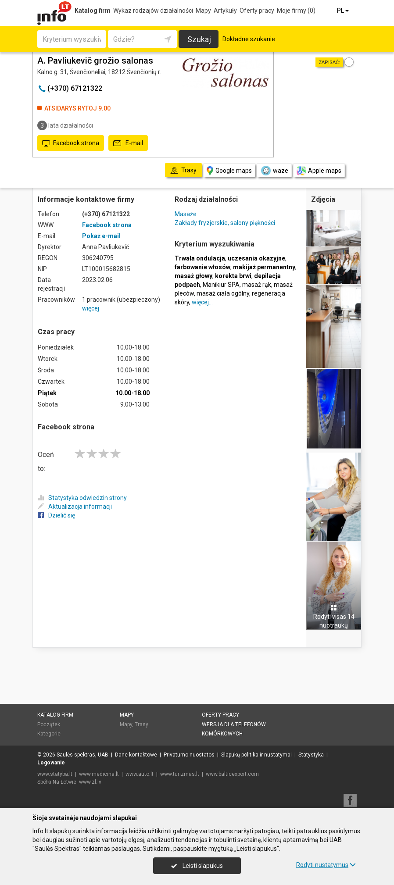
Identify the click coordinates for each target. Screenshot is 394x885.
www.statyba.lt (54, 774)
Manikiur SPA (221, 284)
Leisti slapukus (197, 865)
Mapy (203, 10)
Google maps (229, 170)
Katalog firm (93, 10)
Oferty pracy (257, 10)
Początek (48, 724)
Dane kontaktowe (136, 755)
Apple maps (319, 170)
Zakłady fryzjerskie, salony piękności (225, 222)
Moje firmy (296, 10)
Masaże (186, 214)
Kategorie (49, 734)
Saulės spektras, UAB (82, 755)
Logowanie (51, 763)
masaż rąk (256, 284)
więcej (90, 308)
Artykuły (225, 10)
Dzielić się (56, 515)
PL (343, 10)
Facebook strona (70, 143)
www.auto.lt (139, 774)
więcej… (202, 302)
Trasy (141, 724)
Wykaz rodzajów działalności (153, 10)
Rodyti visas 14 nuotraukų (334, 616)
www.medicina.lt (99, 774)
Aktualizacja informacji (75, 506)
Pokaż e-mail (101, 235)
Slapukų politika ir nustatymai (256, 755)
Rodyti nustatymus (326, 864)
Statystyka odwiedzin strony (82, 497)
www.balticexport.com (232, 774)
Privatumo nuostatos (189, 755)
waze (274, 170)
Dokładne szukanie (248, 39)
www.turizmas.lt (179, 774)
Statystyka (311, 755)
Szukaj (199, 39)
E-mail (128, 143)
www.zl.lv (90, 782)
